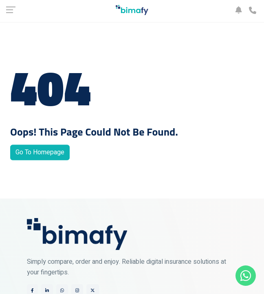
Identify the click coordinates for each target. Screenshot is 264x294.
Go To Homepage (39, 153)
